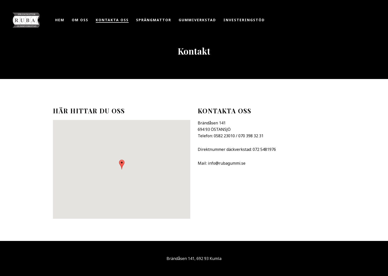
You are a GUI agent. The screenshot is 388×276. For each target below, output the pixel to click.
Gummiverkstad (197, 20)
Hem (59, 20)
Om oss (80, 20)
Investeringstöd (244, 20)
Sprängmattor (153, 20)
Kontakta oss (112, 20)
